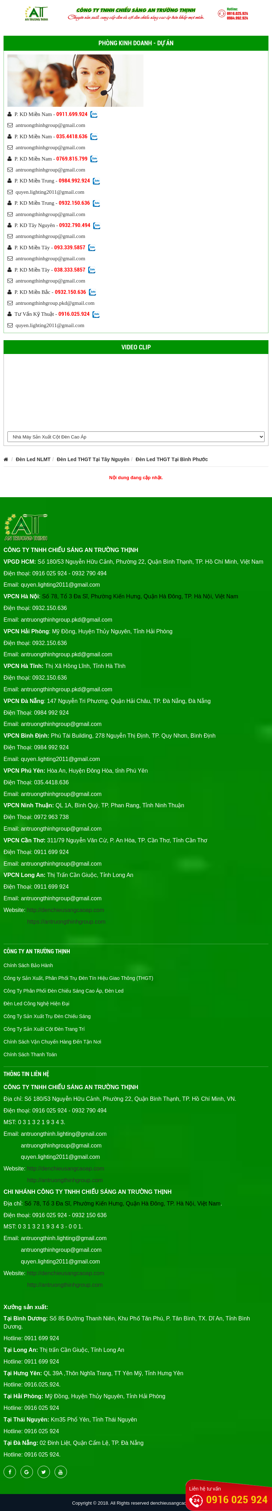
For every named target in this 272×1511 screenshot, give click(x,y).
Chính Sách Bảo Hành (28, 965)
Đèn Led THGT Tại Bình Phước (172, 459)
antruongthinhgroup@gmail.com (46, 125)
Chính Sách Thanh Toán (30, 1054)
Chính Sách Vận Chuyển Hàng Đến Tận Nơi (52, 1042)
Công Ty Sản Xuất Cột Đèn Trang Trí (44, 1029)
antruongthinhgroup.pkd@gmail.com (51, 303)
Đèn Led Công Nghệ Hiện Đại (36, 1003)
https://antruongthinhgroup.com (66, 922)
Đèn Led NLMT (33, 459)
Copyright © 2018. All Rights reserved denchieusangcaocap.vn (136, 1503)
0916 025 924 (237, 1499)
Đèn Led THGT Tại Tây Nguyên (93, 459)
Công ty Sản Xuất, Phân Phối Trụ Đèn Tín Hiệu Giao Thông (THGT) (78, 978)
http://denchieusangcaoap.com (65, 910)
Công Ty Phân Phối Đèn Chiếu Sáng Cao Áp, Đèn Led (64, 991)
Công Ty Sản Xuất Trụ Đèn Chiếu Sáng (47, 1016)
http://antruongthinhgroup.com (65, 1180)
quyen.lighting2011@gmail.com (45, 192)
